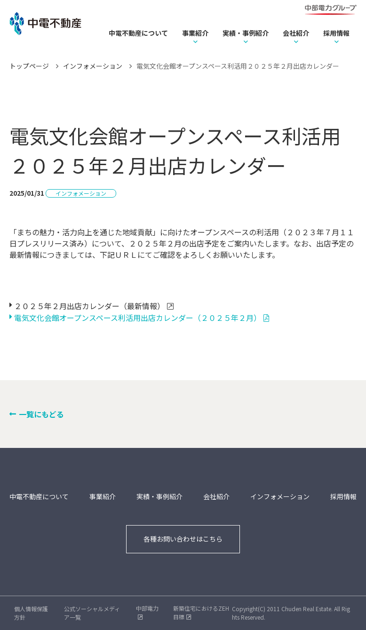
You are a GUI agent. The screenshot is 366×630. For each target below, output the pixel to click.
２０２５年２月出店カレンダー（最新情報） (89, 305)
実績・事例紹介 (246, 33)
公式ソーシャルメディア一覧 (92, 613)
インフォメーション (92, 66)
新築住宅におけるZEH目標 (201, 612)
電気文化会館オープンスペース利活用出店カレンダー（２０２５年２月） (137, 317)
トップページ (29, 66)
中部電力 (147, 608)
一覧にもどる (41, 414)
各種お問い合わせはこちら (183, 538)
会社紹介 (296, 33)
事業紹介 (195, 33)
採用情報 (336, 33)
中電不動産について (138, 33)
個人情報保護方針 (31, 613)
